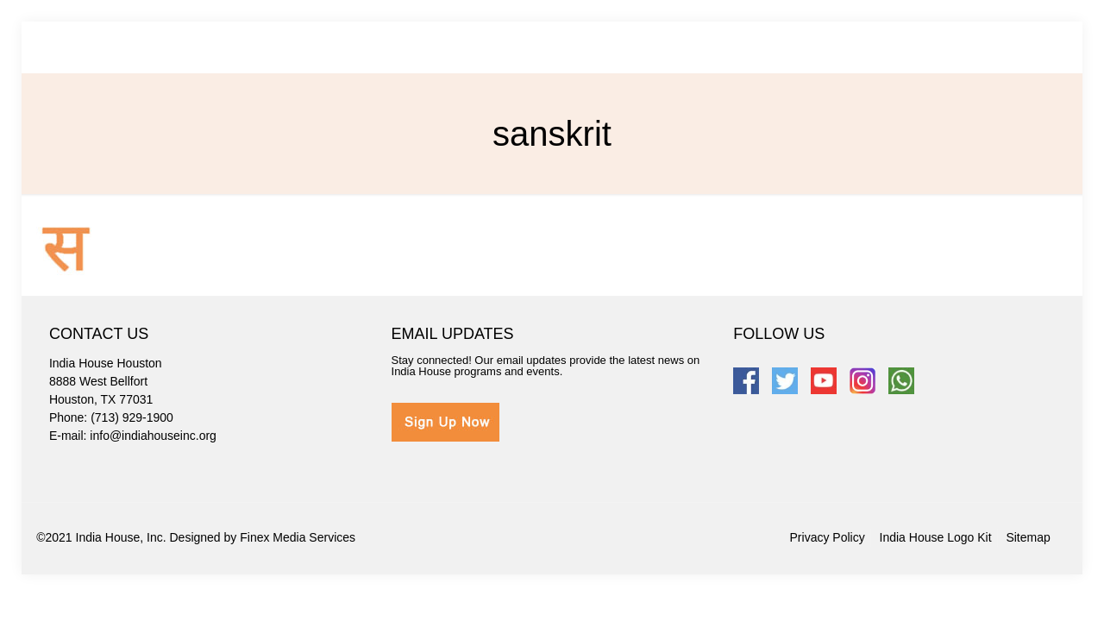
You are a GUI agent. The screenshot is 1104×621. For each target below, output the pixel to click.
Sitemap (1028, 537)
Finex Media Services (297, 537)
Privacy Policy (827, 537)
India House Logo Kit (936, 537)
